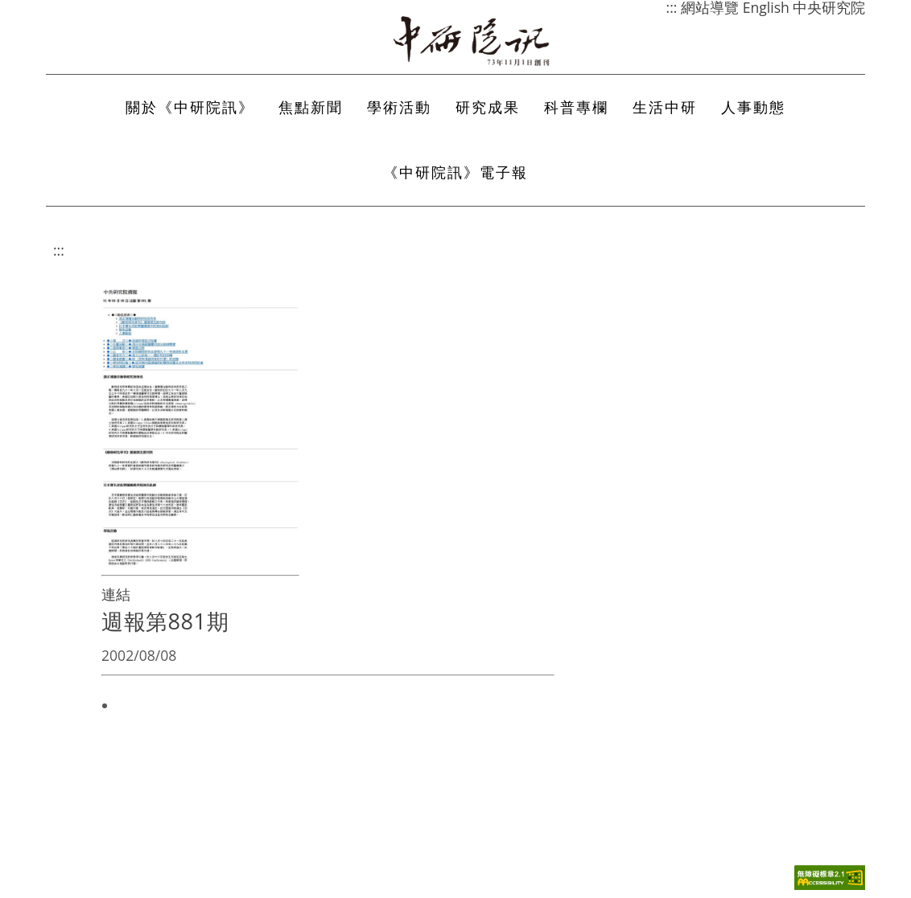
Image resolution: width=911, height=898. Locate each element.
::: (58, 250)
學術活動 (399, 107)
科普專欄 (576, 107)
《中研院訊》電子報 (455, 172)
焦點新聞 (310, 107)
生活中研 (665, 107)
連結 (115, 594)
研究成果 (487, 107)
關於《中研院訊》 (190, 107)
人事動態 (753, 107)
